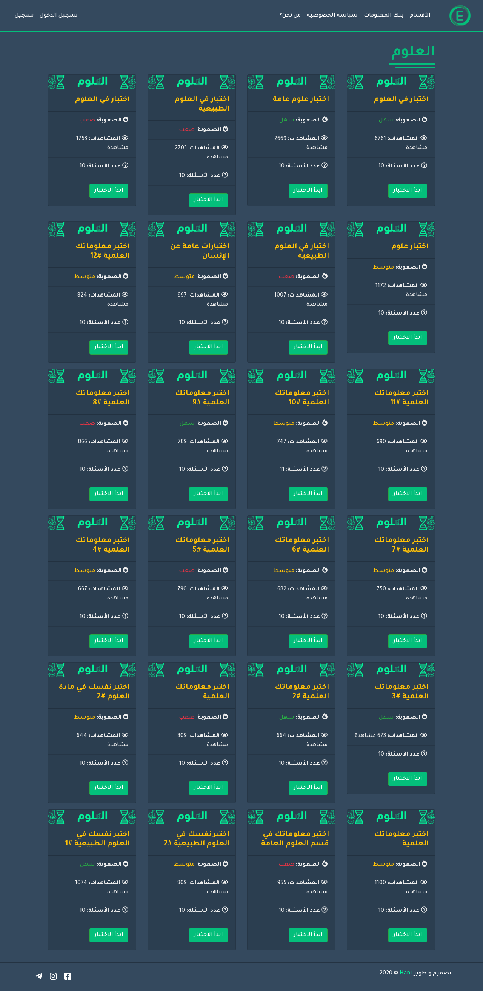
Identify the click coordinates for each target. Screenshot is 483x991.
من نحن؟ (290, 16)
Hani (406, 974)
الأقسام (420, 16)
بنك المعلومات (384, 16)
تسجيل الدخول (58, 16)
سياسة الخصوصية (332, 16)
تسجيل (24, 16)
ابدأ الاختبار (407, 191)
